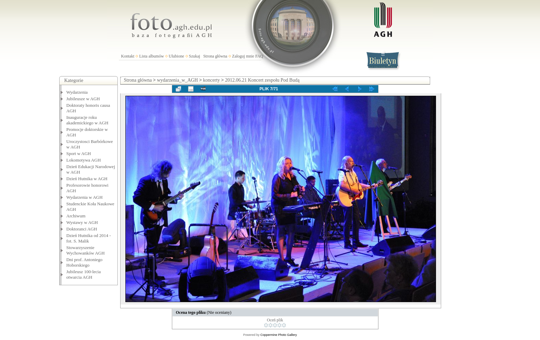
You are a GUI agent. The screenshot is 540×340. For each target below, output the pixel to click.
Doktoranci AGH (81, 228)
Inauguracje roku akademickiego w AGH (87, 120)
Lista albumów (151, 56)
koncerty (211, 80)
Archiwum (76, 215)
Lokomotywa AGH (83, 160)
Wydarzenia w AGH (84, 197)
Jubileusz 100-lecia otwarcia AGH (83, 274)
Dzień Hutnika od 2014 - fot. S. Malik (88, 238)
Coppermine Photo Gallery (278, 335)
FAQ (259, 56)
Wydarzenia (77, 92)
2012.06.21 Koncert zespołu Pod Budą (262, 80)
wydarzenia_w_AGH (177, 80)
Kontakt (128, 56)
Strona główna (215, 56)
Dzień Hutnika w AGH (87, 178)
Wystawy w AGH (82, 222)
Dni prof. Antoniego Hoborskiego (84, 262)
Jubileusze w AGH (83, 98)
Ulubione (176, 56)
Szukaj (194, 56)
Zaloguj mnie (243, 56)
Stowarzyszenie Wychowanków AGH (85, 250)
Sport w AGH (78, 153)
